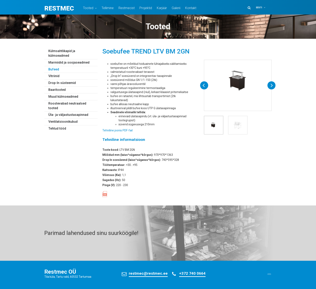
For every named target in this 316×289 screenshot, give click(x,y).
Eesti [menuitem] (259, 7)
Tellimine (108, 8)
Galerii (176, 8)
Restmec (59, 8)
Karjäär (162, 8)
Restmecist (126, 8)
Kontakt (190, 8)
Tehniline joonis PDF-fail (117, 130)
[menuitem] (263, 7)
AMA (269, 274)
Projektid (145, 8)
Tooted (88, 8)
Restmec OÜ (60, 272)
